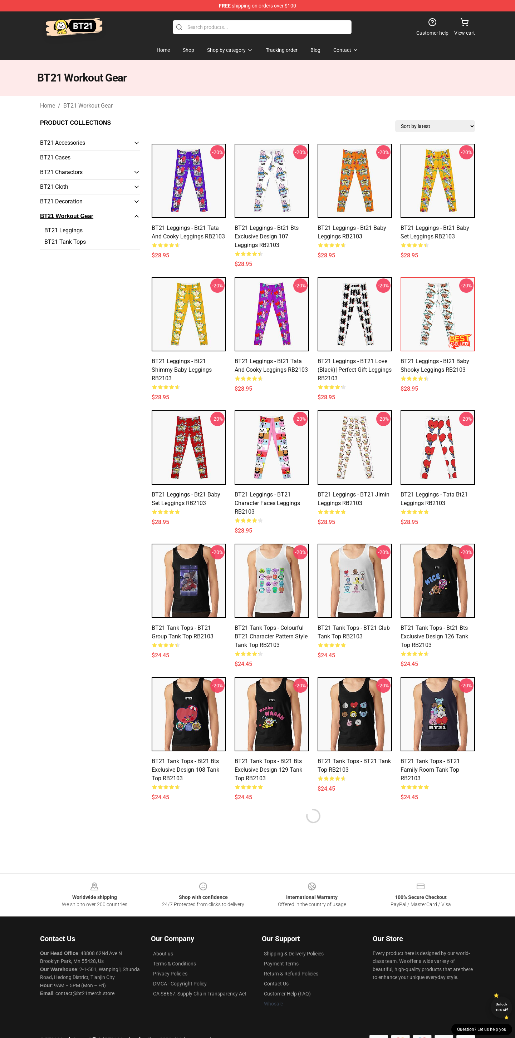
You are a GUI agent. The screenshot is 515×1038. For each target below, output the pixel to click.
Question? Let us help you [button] (481, 1029)
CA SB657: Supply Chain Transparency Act (199, 994)
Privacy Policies (170, 974)
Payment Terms (281, 964)
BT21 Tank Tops (65, 241)
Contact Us (276, 984)
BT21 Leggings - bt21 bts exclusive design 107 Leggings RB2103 (267, 236)
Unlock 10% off (501, 1007)
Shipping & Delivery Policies (294, 954)
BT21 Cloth (54, 186)
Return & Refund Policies (291, 974)
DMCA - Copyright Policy (180, 984)
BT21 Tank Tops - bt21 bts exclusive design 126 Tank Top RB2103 (434, 636)
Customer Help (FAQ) (287, 994)
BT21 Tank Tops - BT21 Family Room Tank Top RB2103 (430, 770)
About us (163, 954)
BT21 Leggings (63, 230)
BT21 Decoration (61, 201)
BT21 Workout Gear (88, 105)
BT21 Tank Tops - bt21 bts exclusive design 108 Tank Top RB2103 (185, 770)
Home (47, 105)
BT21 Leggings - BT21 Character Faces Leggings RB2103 (267, 503)
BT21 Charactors (61, 172)
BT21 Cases (55, 157)
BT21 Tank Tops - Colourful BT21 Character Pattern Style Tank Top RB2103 (271, 636)
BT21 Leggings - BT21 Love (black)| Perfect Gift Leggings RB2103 (355, 370)
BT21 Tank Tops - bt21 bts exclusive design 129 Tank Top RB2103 (268, 770)
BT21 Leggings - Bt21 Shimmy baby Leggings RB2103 (182, 370)
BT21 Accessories (62, 142)
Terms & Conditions (174, 964)
